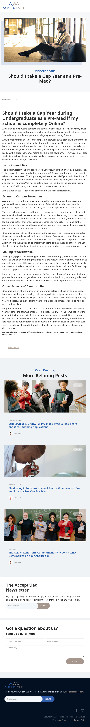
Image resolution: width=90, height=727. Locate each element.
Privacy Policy (79, 720)
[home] (14, 6)
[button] (86, 6)
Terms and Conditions (61, 720)
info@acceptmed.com (74, 691)
